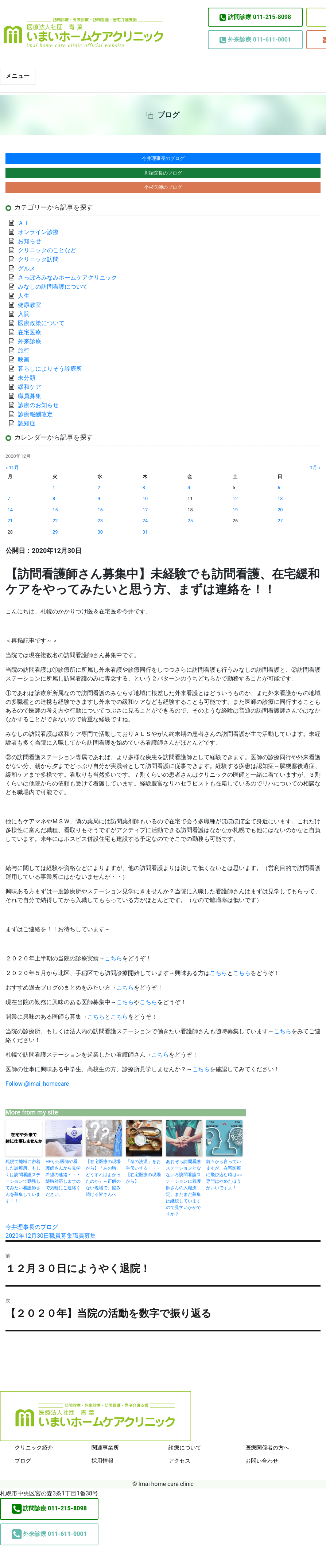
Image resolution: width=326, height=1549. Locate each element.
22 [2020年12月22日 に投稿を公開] (55, 520)
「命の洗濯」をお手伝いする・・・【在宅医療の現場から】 (143, 1171)
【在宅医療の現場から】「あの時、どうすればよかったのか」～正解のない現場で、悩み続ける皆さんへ (103, 1178)
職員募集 (61, 1235)
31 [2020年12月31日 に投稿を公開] (145, 532)
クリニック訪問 (38, 259)
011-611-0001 (255, 39)
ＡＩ (24, 222)
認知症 (26, 423)
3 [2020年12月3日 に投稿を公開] (144, 487)
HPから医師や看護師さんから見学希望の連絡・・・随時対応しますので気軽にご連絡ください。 (63, 1178)
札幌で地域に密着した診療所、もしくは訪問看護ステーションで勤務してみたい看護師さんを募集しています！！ (22, 1181)
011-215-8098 (255, 17)
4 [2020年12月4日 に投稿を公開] (188, 487)
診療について (184, 1447)
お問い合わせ (261, 1461)
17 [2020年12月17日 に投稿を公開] (145, 509)
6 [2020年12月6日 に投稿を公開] (279, 487)
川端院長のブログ (163, 173)
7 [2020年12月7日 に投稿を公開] (9, 498)
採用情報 (102, 1461)
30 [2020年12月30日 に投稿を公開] (99, 532)
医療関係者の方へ (267, 1447)
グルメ (26, 268)
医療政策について (41, 323)
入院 (24, 314)
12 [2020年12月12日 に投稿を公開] (235, 498)
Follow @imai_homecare (37, 1083)
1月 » (315, 467)
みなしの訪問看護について (53, 286)
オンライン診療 (38, 232)
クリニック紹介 (34, 1447)
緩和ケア (32, 386)
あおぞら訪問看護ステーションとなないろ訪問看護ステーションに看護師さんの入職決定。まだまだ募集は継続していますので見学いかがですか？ (183, 1188)
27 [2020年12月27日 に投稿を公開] (280, 520)
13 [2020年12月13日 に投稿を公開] (280, 498)
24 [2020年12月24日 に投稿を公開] (145, 520)
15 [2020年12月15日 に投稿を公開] (55, 509)
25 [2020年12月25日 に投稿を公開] (190, 520)
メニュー (17, 76)
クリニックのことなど (47, 250)
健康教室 (29, 304)
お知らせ (29, 241)
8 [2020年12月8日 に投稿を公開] (54, 498)
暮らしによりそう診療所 (50, 368)
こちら (113, 958)
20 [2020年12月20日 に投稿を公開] (280, 509)
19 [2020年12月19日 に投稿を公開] (235, 509)
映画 (24, 359)
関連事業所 (105, 1447)
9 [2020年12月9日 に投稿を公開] (98, 498)
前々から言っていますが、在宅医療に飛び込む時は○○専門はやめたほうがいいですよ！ (224, 1174)
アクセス (179, 1461)
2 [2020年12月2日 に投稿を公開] (98, 487)
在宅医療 (29, 332)
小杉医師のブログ (163, 187)
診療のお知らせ (38, 405)
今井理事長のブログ (31, 1227)
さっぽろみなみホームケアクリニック (67, 277)
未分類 (26, 377)
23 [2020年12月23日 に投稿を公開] (99, 520)
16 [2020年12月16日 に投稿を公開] (99, 509)
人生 (24, 295)
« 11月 (12, 467)
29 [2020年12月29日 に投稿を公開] (55, 532)
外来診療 (29, 341)
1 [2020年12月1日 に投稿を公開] (54, 487)
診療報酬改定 (35, 414)
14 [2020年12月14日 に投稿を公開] (10, 509)
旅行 (24, 350)
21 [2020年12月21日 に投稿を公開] (10, 520)
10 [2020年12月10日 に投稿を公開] (145, 498)
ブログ (23, 1461)
